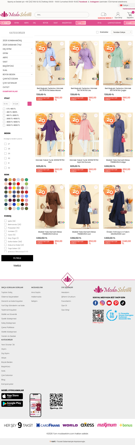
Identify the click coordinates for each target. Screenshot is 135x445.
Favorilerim (66, 301)
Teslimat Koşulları (9, 310)
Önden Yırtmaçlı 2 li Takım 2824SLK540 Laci (118, 233)
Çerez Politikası (7, 327)
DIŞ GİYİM (35, 23)
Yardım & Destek (8, 336)
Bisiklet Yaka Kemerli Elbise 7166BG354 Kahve (50, 233)
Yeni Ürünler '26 (8, 344)
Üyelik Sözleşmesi (8, 318)
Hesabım (65, 292)
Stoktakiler (102, 32)
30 (7, 158)
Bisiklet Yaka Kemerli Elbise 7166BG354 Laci (84, 233)
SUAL (91, 23)
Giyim (3, 349)
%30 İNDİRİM (80, 23)
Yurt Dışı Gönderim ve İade (12, 305)
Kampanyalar (7, 384)
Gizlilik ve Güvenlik (9, 314)
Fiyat (7, 98)
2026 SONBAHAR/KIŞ (12, 40)
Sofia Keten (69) (13, 241)
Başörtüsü (5, 366)
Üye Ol (64, 305)
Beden (7, 133)
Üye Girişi (65, 310)
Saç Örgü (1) (11, 237)
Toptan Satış (6, 292)
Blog (3, 379)
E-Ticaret (59, 432)
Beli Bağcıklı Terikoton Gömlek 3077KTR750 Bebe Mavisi (50, 89)
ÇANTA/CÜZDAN (114, 23)
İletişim (34, 301)
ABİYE (26, 23)
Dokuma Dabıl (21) (14, 244)
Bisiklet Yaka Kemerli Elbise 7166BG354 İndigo (118, 161)
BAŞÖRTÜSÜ (67, 23)
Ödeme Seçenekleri (9, 296)
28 (7, 148)
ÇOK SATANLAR (10, 83)
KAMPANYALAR (10, 91)
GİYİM (16, 23)
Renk (6, 174)
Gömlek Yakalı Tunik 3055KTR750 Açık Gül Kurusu (84, 161)
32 (7, 168)
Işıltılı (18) (10, 220)
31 (6, 163)
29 (7, 153)
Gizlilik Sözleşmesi (9, 331)
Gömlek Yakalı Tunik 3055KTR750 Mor (50, 161)
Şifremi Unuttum (68, 296)
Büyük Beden (7, 362)
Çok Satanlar (7, 375)
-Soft (52, 432)
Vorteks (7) (10, 231)
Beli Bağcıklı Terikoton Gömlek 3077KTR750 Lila (84, 89)
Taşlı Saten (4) (12, 248)
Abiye (3, 357)
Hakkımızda (36, 296)
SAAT (56, 23)
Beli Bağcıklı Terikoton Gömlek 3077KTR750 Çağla (118, 89)
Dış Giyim (5, 353)
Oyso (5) (9, 234)
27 (7, 144)
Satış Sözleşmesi (8, 323)
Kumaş (7, 216)
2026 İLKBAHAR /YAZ (12, 44)
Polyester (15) (11, 227)
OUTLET (6, 87)
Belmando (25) (12, 224)
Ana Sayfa (35, 292)
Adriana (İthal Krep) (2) (16, 251)
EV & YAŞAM (100, 23)
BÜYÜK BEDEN (45, 23)
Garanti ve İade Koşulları (12, 301)
